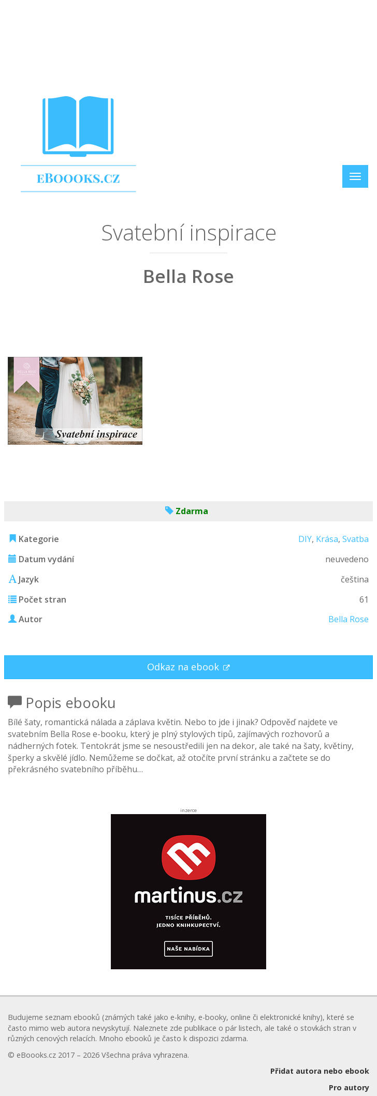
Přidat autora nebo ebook (319, 1071)
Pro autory (349, 1087)
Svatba (355, 539)
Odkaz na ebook (184, 666)
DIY (305, 539)
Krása (327, 539)
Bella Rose (348, 619)
